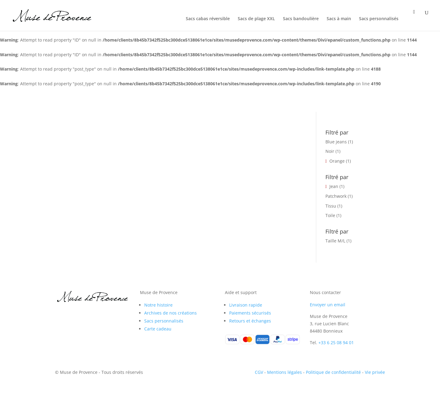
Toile (330, 215)
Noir (329, 151)
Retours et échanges (250, 321)
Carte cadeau (157, 329)
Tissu (330, 206)
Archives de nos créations (170, 313)
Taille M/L (335, 241)
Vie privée (375, 372)
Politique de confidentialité (333, 372)
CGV (259, 372)
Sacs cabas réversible (208, 19)
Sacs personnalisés (378, 19)
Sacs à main (339, 19)
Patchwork (335, 196)
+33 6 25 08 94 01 (336, 342)
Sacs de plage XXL (256, 19)
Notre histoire (158, 305)
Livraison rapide (245, 305)
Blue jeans (336, 142)
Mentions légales (284, 372)
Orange (337, 161)
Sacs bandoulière (301, 19)
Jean (333, 186)
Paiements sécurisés (250, 313)
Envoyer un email (327, 305)
